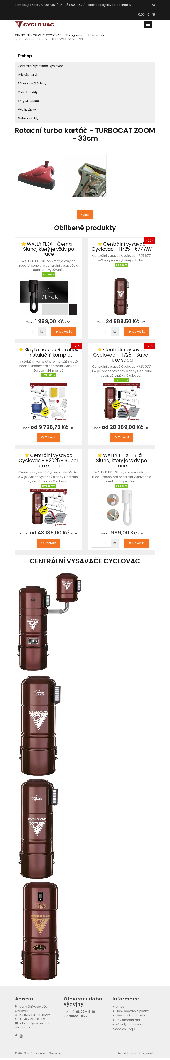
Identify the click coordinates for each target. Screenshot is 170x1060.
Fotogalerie (74, 35)
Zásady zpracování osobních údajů (128, 1026)
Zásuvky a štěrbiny (32, 83)
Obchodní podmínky (130, 1015)
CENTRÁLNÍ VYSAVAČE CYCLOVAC (38, 35)
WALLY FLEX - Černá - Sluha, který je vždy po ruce (49, 249)
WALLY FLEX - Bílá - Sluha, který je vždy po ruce (121, 460)
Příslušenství (96, 35)
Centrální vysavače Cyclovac (40, 66)
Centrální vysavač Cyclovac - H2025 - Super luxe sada (48, 460)
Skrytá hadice (28, 101)
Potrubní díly (28, 92)
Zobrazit (48, 437)
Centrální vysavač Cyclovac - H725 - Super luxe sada (121, 354)
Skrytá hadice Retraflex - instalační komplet (51, 352)
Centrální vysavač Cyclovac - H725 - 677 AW (122, 246)
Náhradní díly (28, 118)
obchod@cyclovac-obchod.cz (110, 5)
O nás (120, 1006)
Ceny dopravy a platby (132, 1011)
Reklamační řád (128, 1020)
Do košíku (63, 331)
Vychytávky (27, 109)
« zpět (85, 215)
